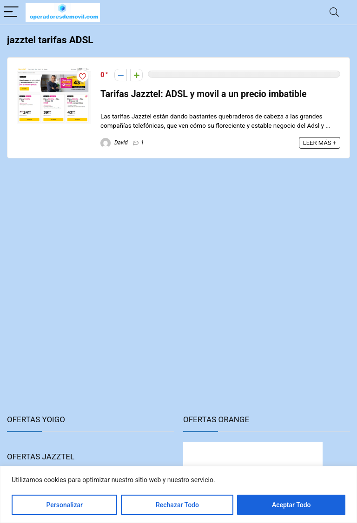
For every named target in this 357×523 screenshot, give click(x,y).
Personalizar (64, 505)
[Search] (334, 12)
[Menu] (11, 12)
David (114, 142)
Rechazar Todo (177, 505)
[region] (178, 494)
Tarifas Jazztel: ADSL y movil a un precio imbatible (203, 94)
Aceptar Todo (291, 505)
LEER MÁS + (319, 142)
